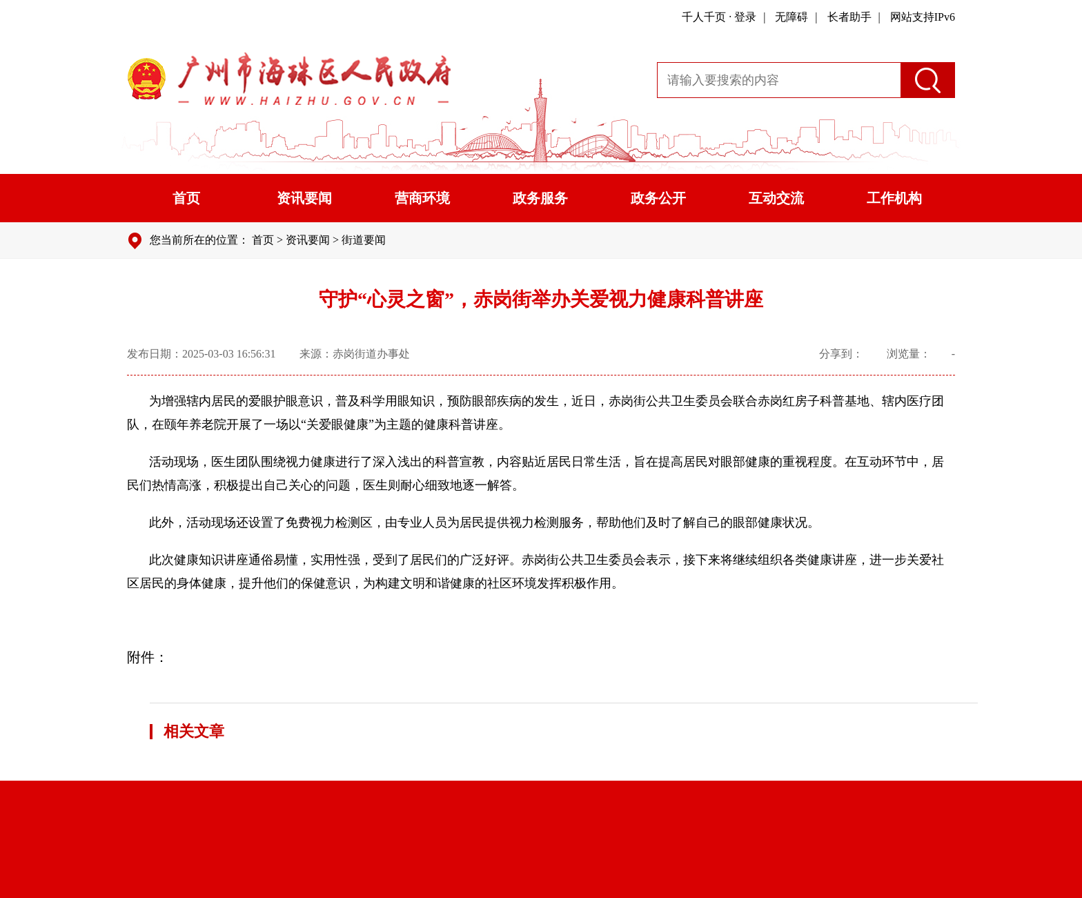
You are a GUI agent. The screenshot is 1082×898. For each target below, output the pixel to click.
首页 (186, 198)
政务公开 (658, 198)
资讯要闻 (304, 198)
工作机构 (894, 198)
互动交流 (776, 198)
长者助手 (849, 17)
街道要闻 (364, 240)
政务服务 (540, 198)
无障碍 (791, 17)
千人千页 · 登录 (719, 17)
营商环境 (422, 198)
